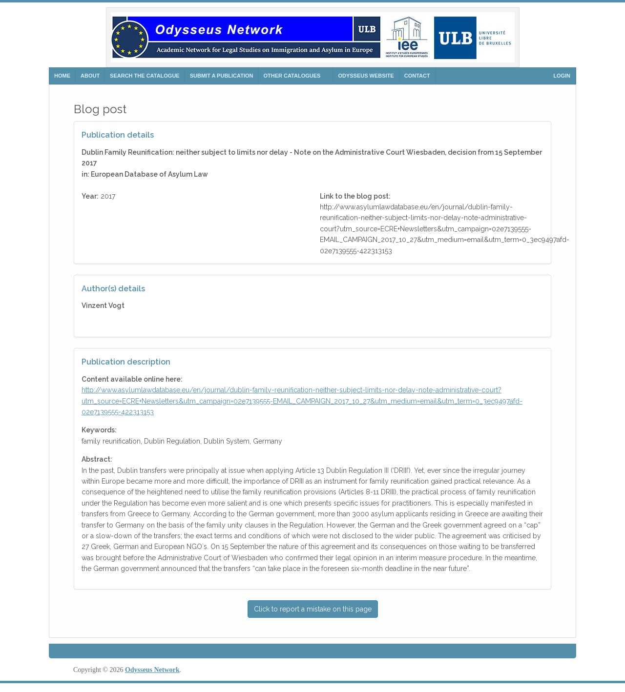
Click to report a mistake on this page (313, 609)
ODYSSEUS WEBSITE (366, 76)
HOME (62, 76)
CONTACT (417, 76)
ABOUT (90, 76)
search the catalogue (145, 76)
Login (561, 76)
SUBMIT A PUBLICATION (221, 76)
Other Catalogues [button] (291, 76)
